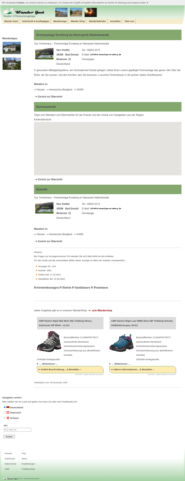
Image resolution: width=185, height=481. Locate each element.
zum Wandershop (101, 310)
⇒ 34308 (78, 89)
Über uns (129, 21)
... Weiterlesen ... (48, 363)
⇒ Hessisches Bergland (59, 89)
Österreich (12, 413)
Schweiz (11, 418)
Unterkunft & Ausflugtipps (35, 21)
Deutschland (13, 407)
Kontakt (8, 453)
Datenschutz (10, 464)
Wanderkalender (97, 21)
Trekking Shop (28, 469)
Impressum (10, 458)
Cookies (20, 3)
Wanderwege (60, 21)
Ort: (17, 428)
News (24, 458)
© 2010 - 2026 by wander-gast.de (28, 478)
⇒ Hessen (39, 89)
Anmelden (115, 21)
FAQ (24, 453)
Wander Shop (78, 21)
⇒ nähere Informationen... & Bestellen (131, 369)
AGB (7, 469)
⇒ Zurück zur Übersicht (48, 96)
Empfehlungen (28, 464)
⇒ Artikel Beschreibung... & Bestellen (58, 369)
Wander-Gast (11, 21)
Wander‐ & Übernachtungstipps (24, 12)
